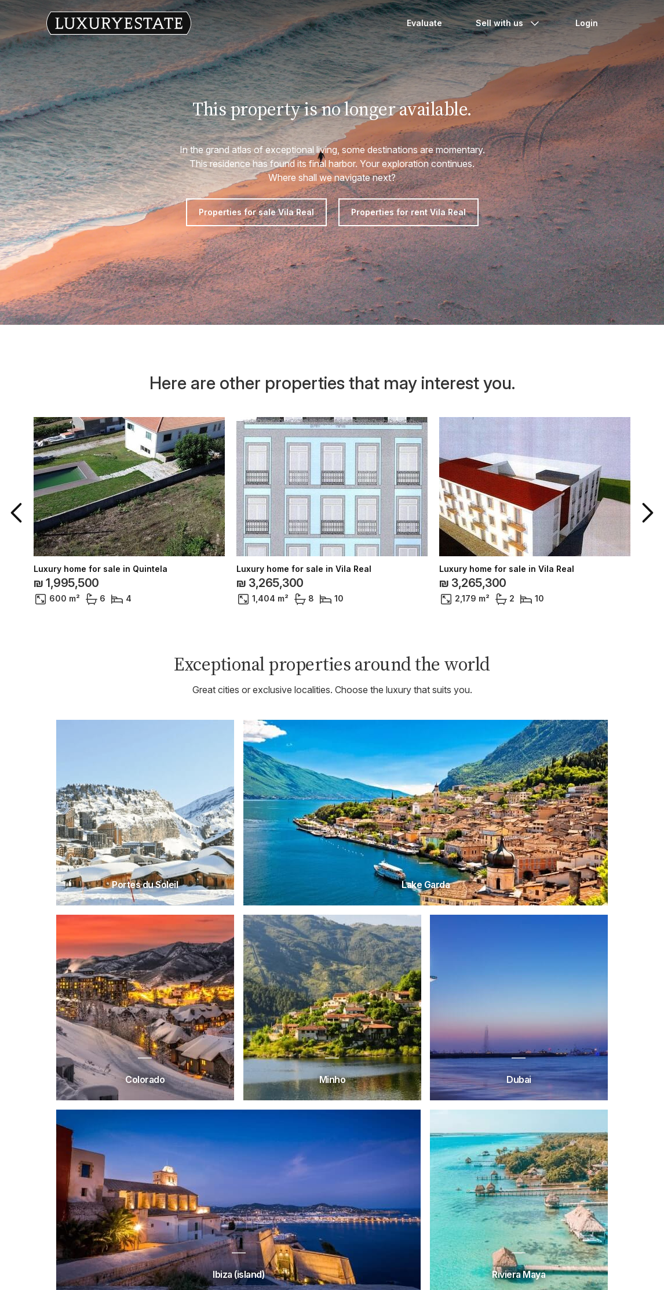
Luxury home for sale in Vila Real (303, 569)
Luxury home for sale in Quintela (100, 569)
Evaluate (424, 23)
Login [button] (586, 23)
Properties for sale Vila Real (256, 212)
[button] (18, 513)
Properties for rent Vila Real (408, 212)
